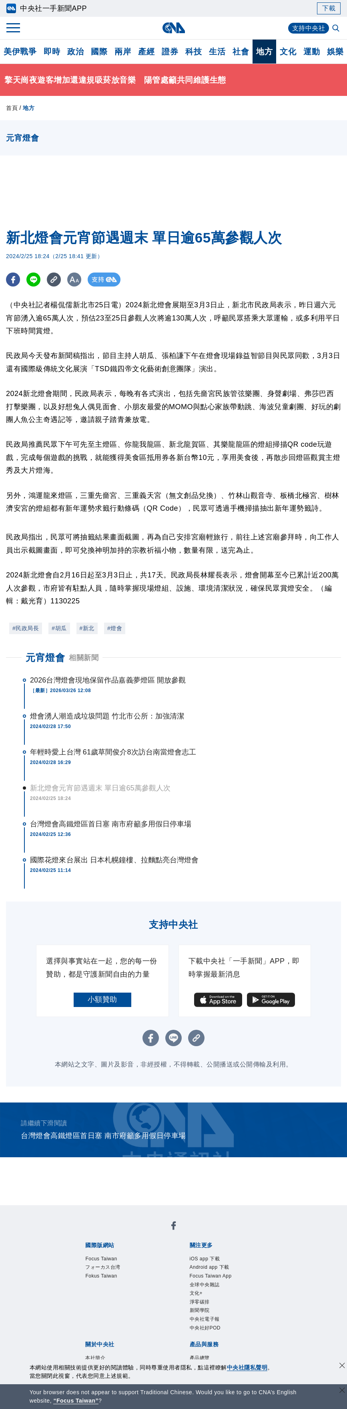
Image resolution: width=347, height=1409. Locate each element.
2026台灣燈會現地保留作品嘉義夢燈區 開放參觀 (108, 680)
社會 (241, 51)
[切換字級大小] (74, 280)
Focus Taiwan (101, 1259)
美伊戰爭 (20, 51)
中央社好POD (205, 1328)
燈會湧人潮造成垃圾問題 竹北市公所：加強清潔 (107, 716)
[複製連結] (54, 280)
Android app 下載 (209, 1267)
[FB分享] (13, 280)
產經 (146, 51)
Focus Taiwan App (211, 1276)
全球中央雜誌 (205, 1285)
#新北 (87, 628)
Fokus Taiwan (101, 1276)
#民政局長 (25, 628)
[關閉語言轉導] (342, 1391)
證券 (170, 51)
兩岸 (122, 51)
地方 (264, 51)
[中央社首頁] (173, 28)
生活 (217, 51)
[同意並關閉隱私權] (342, 1366)
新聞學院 (200, 1310)
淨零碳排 (200, 1302)
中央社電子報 (205, 1319)
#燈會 (114, 628)
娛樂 (335, 51)
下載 (328, 8)
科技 (193, 51)
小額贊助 (102, 999)
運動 (311, 51)
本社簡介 (95, 1358)
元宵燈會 (45, 657)
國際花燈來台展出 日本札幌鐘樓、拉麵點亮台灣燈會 (114, 860)
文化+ (196, 1293)
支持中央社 (308, 28)
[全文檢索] (336, 28)
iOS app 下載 (205, 1259)
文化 (288, 51)
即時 (52, 51)
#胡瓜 (59, 628)
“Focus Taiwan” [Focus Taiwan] (75, 1400)
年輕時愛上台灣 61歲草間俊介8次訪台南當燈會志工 (113, 752)
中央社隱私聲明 (247, 1367)
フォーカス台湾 (102, 1267)
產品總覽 (200, 1358)
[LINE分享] (33, 280)
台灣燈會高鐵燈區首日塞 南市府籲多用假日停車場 (110, 824)
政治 (75, 51)
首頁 (12, 108)
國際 (99, 51)
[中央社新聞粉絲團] (173, 1227)
